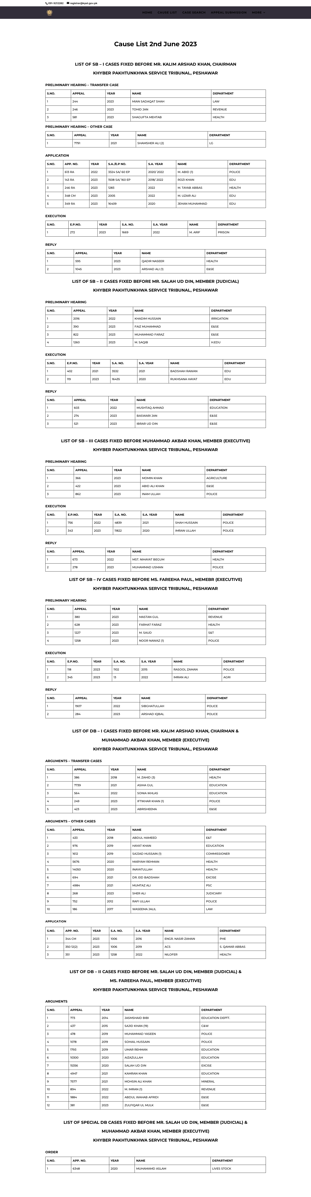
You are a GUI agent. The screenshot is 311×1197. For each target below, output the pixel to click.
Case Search (194, 12)
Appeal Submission (229, 12)
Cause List (167, 12)
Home (147, 12)
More (257, 12)
